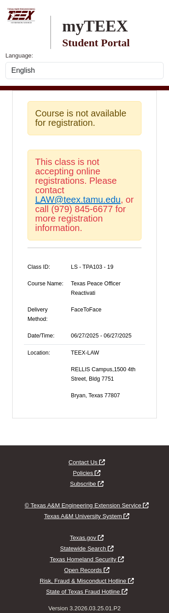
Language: (19, 55)
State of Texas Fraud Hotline (86, 591)
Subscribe (86, 483)
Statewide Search (87, 548)
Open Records (86, 570)
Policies (86, 473)
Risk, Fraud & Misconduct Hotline (87, 580)
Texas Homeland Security (86, 559)
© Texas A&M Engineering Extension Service (87, 505)
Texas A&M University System (86, 516)
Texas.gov (87, 537)
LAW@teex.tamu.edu (78, 199)
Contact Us (87, 462)
